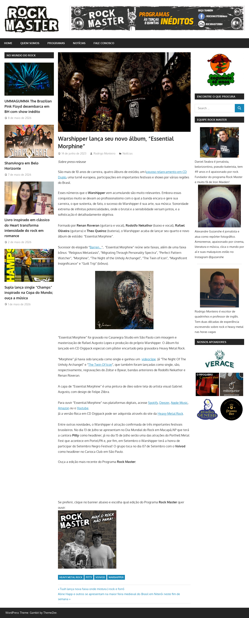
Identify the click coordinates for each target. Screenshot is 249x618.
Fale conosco (104, 43)
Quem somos (29, 43)
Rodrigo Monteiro (104, 153)
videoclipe (149, 359)
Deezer (164, 403)
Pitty (89, 577)
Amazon (63, 408)
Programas (56, 43)
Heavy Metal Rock (170, 413)
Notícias (79, 43)
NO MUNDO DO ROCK (21, 55)
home (8, 43)
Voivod (100, 577)
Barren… (96, 247)
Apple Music (179, 403)
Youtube (83, 408)
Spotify (153, 403)
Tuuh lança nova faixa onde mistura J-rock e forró (92, 589)
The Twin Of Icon (100, 365)
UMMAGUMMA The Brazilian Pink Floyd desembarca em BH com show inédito (28, 106)
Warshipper (116, 577)
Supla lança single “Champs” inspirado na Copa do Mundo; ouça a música (28, 292)
